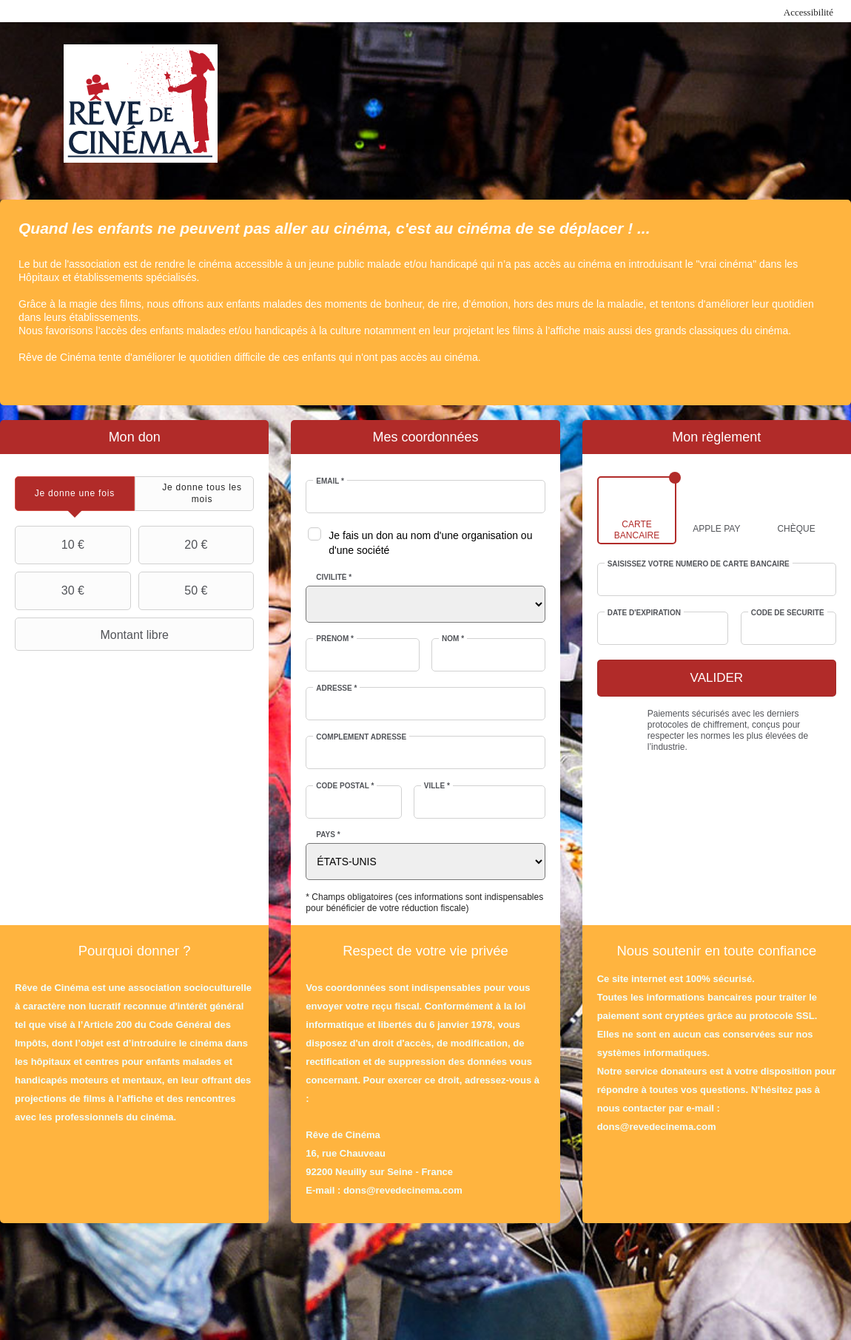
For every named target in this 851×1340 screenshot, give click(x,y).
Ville (437, 786)
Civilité (334, 577)
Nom (453, 639)
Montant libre (93, 634)
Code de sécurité (787, 613)
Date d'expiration (644, 613)
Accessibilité (808, 12)
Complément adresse (361, 737)
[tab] (75, 493)
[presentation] (75, 493)
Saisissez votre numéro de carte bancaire (699, 564)
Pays (328, 834)
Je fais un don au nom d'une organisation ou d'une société (430, 542)
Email (330, 481)
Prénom (335, 639)
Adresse (336, 688)
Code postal (345, 786)
